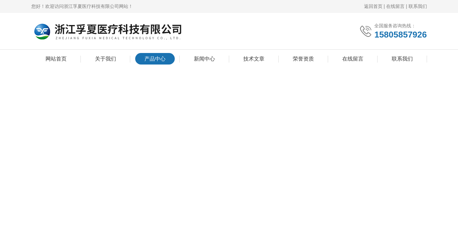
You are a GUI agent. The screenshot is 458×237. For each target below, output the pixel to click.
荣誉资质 (303, 59)
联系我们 (418, 6)
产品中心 (155, 59)
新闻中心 (204, 59)
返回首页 (373, 6)
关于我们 (105, 59)
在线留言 (395, 6)
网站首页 (56, 59)
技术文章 (253, 59)
